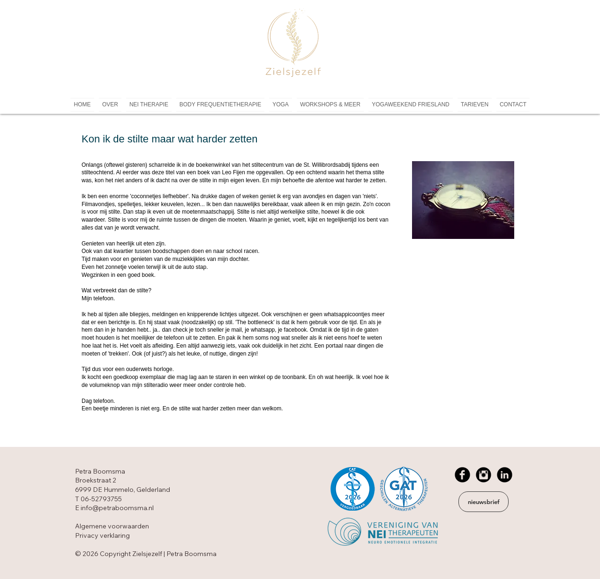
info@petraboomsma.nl (117, 508)
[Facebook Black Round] (462, 474)
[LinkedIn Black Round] (504, 474)
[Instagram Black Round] (483, 474)
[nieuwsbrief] (483, 501)
